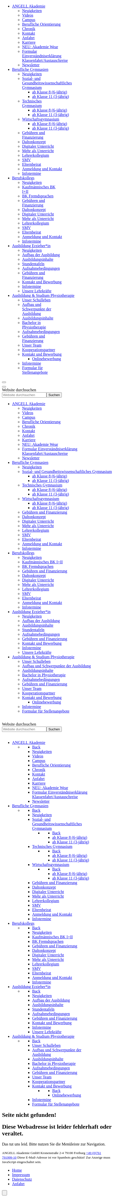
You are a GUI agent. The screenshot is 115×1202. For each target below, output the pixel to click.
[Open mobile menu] (4, 382)
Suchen (54, 395)
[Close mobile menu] (4, 387)
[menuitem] (28, 6)
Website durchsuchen (19, 390)
